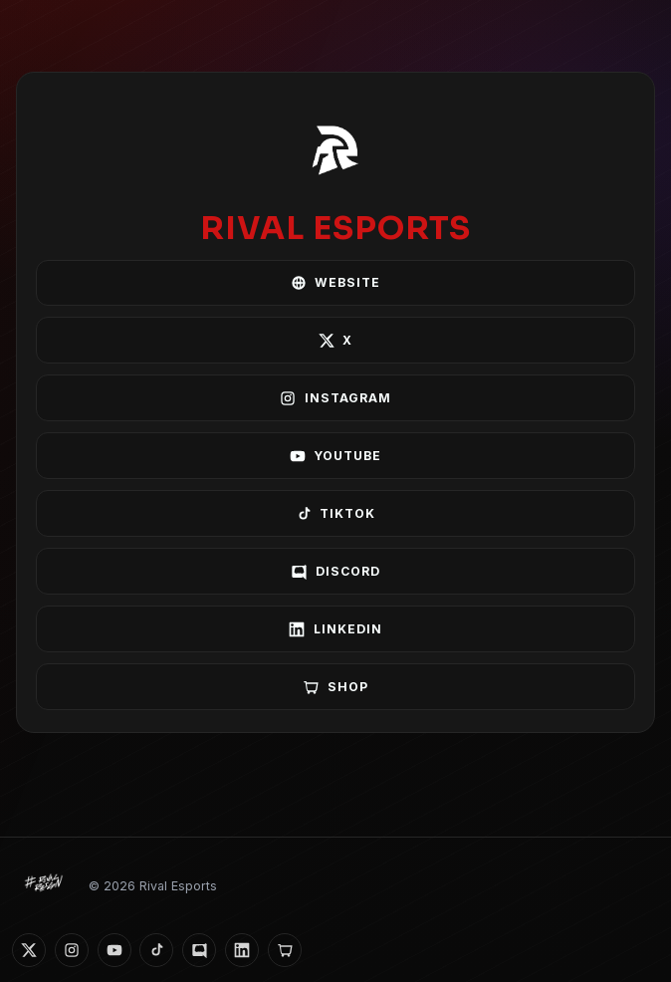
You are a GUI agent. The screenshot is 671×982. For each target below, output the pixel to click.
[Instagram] (72, 950)
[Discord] (199, 950)
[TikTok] (156, 950)
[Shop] (285, 950)
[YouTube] (114, 950)
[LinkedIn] (242, 950)
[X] (29, 950)
